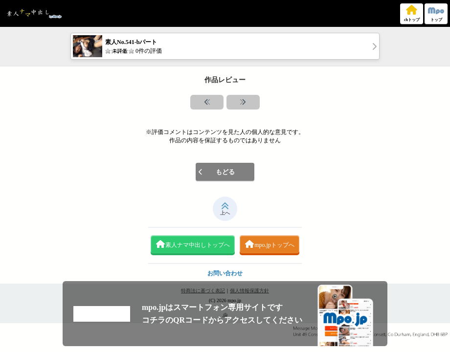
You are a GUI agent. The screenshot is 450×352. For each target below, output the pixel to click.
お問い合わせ (225, 273)
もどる (217, 172)
